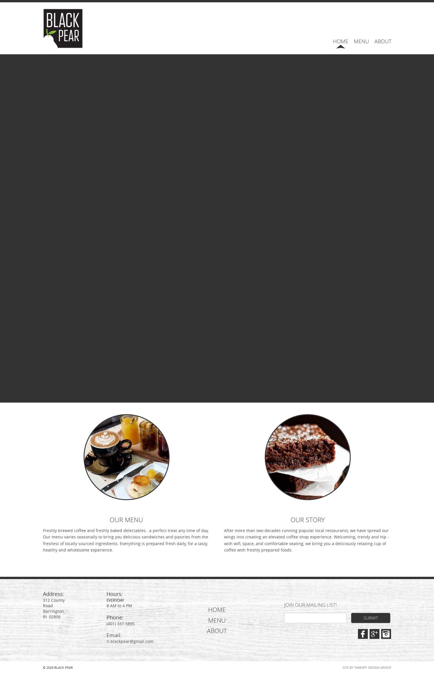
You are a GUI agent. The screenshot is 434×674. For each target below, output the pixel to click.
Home (340, 41)
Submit (370, 618)
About (382, 41)
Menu (361, 41)
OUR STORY (308, 519)
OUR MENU (126, 519)
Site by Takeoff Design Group (367, 668)
